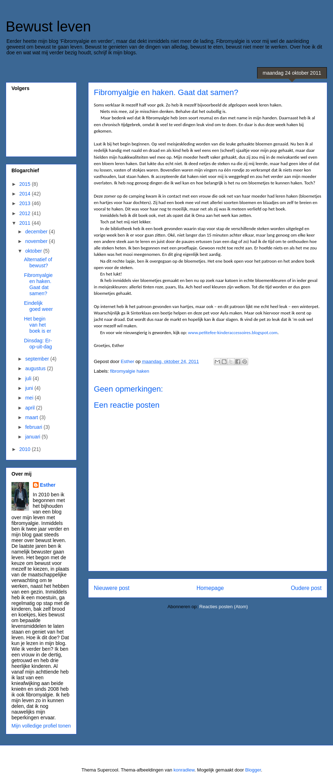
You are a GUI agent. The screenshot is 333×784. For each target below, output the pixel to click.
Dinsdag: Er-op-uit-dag (38, 343)
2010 (25, 449)
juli (29, 378)
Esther (48, 485)
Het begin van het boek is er (37, 325)
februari (34, 427)
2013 (25, 203)
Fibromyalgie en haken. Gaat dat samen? (38, 284)
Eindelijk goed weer (38, 306)
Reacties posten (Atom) (223, 606)
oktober (34, 251)
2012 (25, 213)
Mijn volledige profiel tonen (41, 726)
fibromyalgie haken (129, 371)
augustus (36, 368)
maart (32, 417)
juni (29, 388)
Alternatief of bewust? (38, 262)
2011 (25, 223)
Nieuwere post (112, 588)
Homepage (210, 588)
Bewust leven (48, 26)
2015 (25, 184)
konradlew (184, 770)
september (37, 359)
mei (29, 398)
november (37, 241)
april (30, 408)
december (37, 231)
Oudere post (306, 588)
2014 (25, 194)
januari (33, 437)
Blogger (253, 770)
